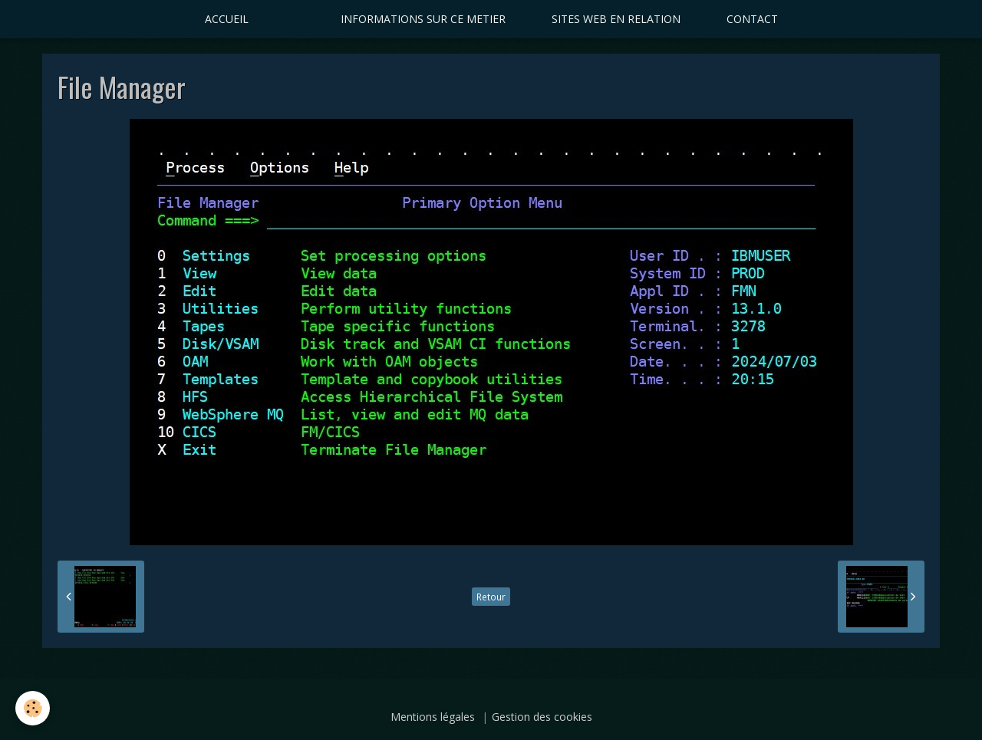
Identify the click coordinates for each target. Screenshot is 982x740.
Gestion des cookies (542, 716)
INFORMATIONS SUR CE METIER (423, 19)
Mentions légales (432, 716)
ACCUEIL (227, 19)
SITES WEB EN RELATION (616, 19)
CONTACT (752, 19)
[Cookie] (32, 708)
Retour (491, 596)
